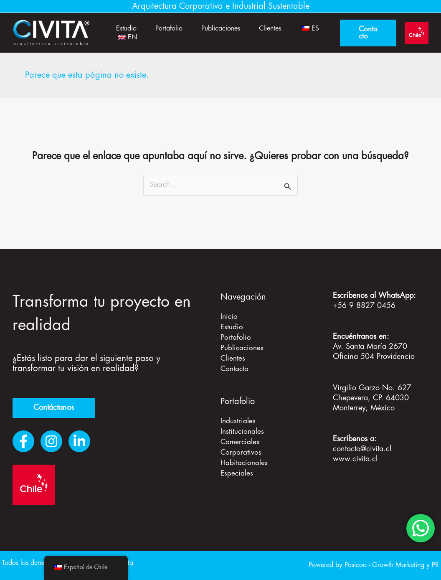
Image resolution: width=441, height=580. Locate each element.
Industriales (238, 419)
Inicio (229, 317)
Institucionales (242, 429)
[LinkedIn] (79, 441)
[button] (370, 33)
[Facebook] (23, 441)
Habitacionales (244, 459)
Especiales (237, 469)
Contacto (235, 367)
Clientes (277, 27)
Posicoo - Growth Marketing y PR (392, 565)
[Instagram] (51, 441)
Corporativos (241, 449)
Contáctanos (53, 408)
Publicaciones (226, 27)
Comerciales (240, 439)
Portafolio (172, 27)
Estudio (127, 27)
